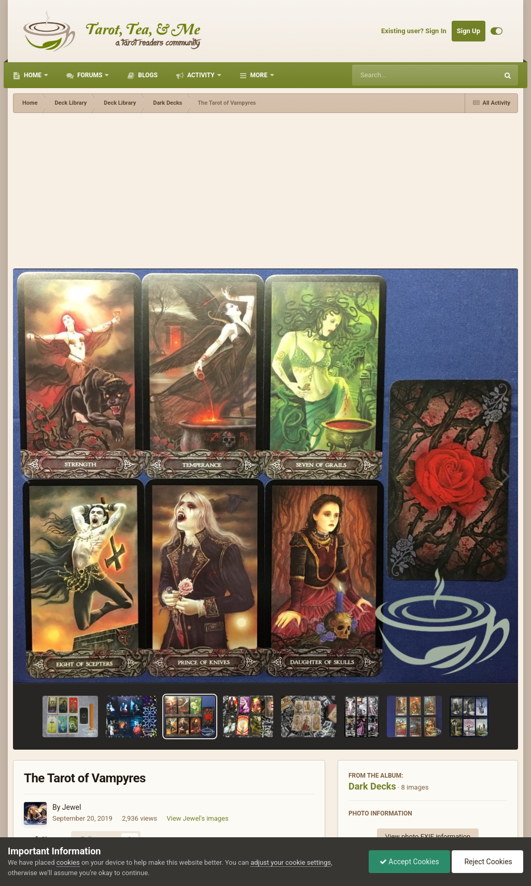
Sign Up (468, 31)
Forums (90, 75)
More (259, 75)
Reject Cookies (487, 861)
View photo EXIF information (428, 836)
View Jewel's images (197, 818)
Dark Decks (372, 786)
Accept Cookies (409, 861)
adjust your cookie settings (290, 862)
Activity (201, 75)
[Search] (398, 75)
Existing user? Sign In (413, 31)
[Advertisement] (265, 190)
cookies (68, 862)
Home (32, 75)
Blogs (147, 75)
